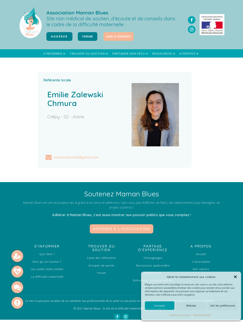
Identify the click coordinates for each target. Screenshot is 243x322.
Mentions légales (202, 314)
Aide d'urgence (118, 36)
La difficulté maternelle (47, 276)
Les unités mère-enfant (47, 269)
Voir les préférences (222, 305)
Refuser (191, 305)
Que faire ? (47, 254)
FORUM (87, 36)
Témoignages (152, 257)
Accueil (201, 254)
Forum (101, 272)
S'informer (54, 54)
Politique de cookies (180, 314)
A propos (189, 54)
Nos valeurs (201, 269)
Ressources (164, 54)
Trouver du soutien (89, 54)
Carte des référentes (101, 257)
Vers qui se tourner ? (47, 261)
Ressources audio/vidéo (153, 265)
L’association (201, 261)
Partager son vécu (130, 54)
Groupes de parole (101, 265)
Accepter (159, 305)
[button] (235, 277)
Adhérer (59, 36)
